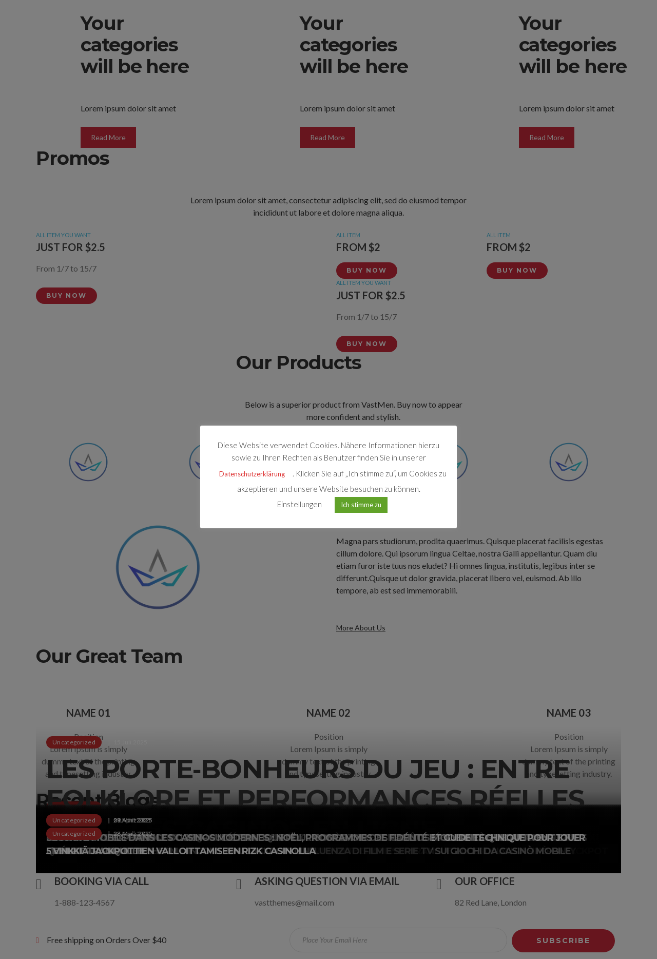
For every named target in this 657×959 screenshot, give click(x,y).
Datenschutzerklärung (252, 475)
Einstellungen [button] (299, 505)
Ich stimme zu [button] (361, 506)
